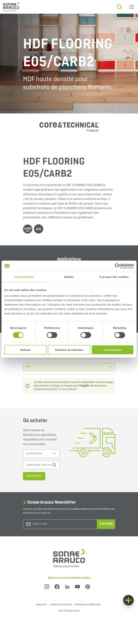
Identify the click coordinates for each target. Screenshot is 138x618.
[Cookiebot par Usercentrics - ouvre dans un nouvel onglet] (117, 266)
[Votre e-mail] (47, 524)
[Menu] (131, 7)
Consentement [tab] (24, 276)
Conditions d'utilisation (61, 604)
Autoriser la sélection (69, 349)
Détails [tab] (69, 276)
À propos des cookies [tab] (114, 276)
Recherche (34, 476)
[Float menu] (128, 600)
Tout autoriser (112, 349)
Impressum (41, 604)
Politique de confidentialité (87, 604)
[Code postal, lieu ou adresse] (39, 465)
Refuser (25, 349)
